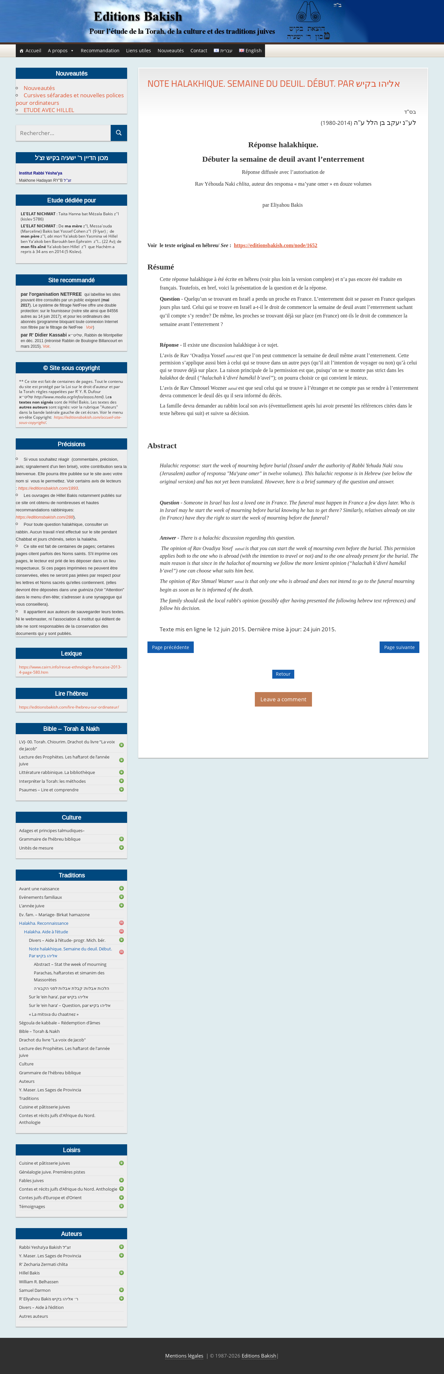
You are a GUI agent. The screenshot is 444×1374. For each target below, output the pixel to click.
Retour (283, 674)
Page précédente (170, 647)
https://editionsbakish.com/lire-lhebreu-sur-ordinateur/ (69, 707)
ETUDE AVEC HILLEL (49, 110)
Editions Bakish (259, 1355)
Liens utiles (138, 50)
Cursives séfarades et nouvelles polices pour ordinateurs (70, 98)
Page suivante (399, 647)
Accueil (33, 50)
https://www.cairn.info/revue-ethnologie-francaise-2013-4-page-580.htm (70, 669)
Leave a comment (283, 699)
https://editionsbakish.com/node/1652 (275, 245)
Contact (198, 50)
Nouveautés (171, 50)
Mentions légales (184, 1355)
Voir (89, 327)
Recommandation (100, 50)
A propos (61, 50)
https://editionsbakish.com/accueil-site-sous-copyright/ (70, 419)
